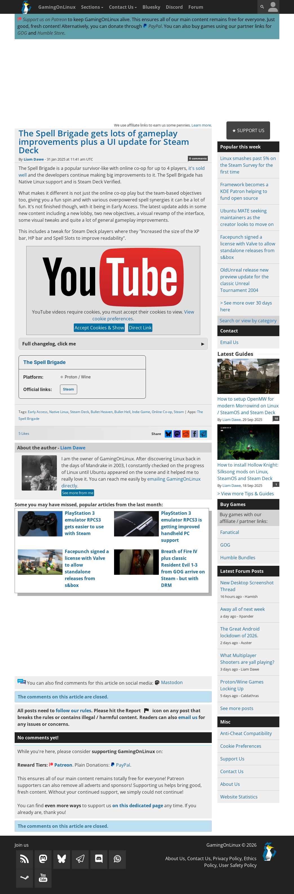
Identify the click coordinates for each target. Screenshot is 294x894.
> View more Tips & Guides (245, 494)
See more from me (77, 492)
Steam (68, 389)
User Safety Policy (238, 865)
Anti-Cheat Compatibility (246, 733)
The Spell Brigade (44, 362)
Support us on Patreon (42, 19)
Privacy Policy (227, 858)
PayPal (152, 26)
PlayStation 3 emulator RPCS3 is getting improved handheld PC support (181, 526)
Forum (195, 7)
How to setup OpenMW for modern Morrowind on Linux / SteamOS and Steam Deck (248, 402)
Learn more (201, 125)
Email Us (229, 342)
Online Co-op (162, 411)
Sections (92, 7)
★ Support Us (248, 130)
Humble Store (50, 33)
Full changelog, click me (49, 344)
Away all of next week (242, 609)
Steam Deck (79, 411)
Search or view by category (248, 321)
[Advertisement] (147, 80)
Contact (229, 331)
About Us (230, 784)
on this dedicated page (137, 805)
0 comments (198, 158)
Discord (174, 7)
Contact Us (123, 7)
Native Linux (58, 411)
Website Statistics (239, 797)
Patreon (60, 765)
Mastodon (169, 682)
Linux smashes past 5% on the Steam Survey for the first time (248, 165)
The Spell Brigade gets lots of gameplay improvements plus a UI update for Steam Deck (104, 141)
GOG (22, 33)
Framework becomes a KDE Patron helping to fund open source (244, 191)
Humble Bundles (237, 557)
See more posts (236, 708)
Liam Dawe (34, 159)
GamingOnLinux (56, 7)
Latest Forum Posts (242, 571)
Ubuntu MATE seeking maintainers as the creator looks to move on (247, 217)
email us (187, 717)
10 (276, 418)
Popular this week (240, 147)
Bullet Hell (122, 411)
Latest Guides (235, 353)
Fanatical (229, 532)
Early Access (38, 411)
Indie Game (141, 411)
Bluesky (151, 7)
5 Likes (24, 433)
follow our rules (73, 710)
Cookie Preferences (240, 746)
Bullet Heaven (102, 411)
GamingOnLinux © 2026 (231, 845)
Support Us (232, 759)
